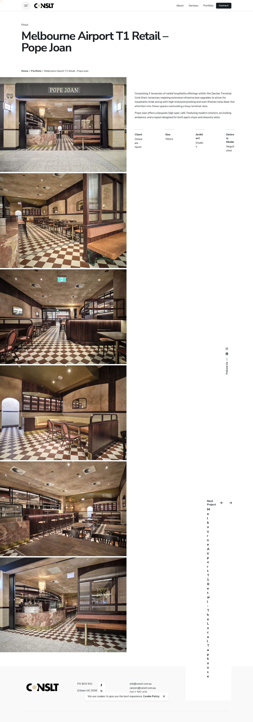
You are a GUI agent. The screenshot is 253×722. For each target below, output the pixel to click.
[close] (164, 696)
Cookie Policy (151, 696)
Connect (223, 5)
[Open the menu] (26, 5)
